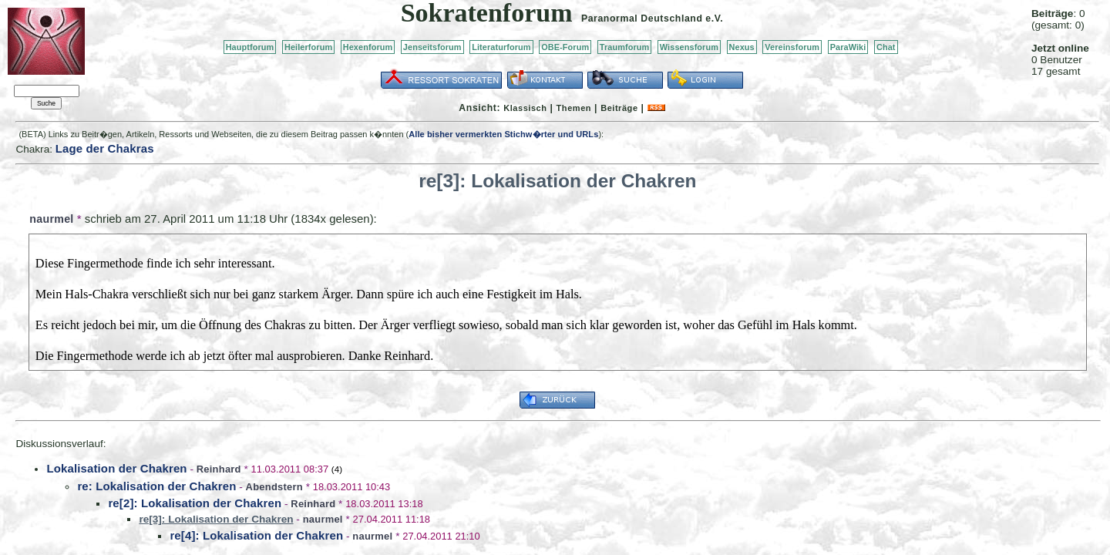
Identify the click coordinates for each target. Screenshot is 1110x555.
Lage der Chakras (105, 148)
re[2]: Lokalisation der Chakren (194, 503)
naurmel (51, 219)
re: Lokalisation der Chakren (156, 486)
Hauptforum (250, 47)
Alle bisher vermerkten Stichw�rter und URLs (503, 134)
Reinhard (219, 469)
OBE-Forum (565, 47)
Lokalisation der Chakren (116, 468)
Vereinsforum (792, 47)
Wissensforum (689, 47)
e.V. (714, 18)
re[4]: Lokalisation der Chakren (256, 535)
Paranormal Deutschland (642, 18)
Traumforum (625, 47)
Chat (886, 47)
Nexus (742, 47)
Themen (574, 108)
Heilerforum (308, 47)
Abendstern (274, 487)
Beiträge (618, 108)
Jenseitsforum (432, 47)
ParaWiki (848, 47)
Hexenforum (368, 47)
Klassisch (525, 108)
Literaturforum (501, 47)
